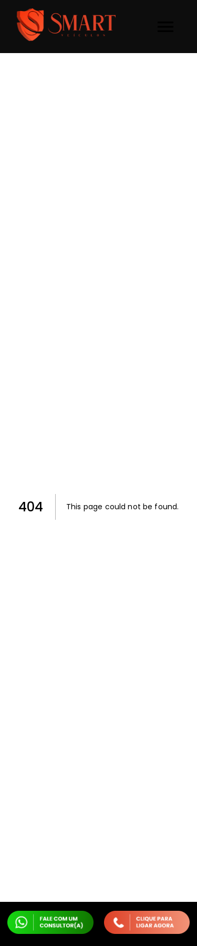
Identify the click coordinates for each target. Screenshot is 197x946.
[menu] (165, 27)
